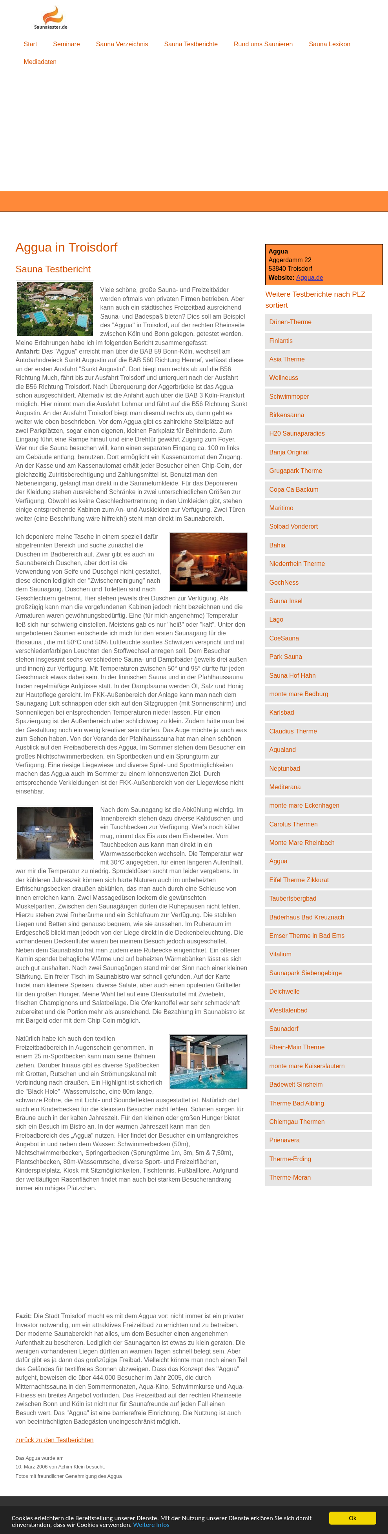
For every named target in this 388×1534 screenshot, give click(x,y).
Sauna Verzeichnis (122, 44)
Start (30, 44)
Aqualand (282, 749)
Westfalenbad (288, 1010)
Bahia (277, 545)
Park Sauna (285, 656)
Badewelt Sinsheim (295, 1084)
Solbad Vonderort (293, 526)
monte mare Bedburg (298, 694)
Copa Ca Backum (293, 489)
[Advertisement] (194, 131)
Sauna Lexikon (329, 44)
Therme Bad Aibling (296, 1103)
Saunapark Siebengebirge (305, 973)
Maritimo (281, 508)
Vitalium (280, 954)
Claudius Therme (293, 731)
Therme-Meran (290, 1177)
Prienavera (284, 1140)
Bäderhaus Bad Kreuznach (306, 917)
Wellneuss (283, 377)
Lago (276, 619)
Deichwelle (284, 991)
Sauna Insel (285, 601)
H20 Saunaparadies (296, 433)
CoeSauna (284, 638)
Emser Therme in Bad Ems (306, 935)
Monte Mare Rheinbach (301, 842)
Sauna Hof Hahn (292, 675)
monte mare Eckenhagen (304, 805)
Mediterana (285, 787)
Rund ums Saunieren (263, 44)
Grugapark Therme (295, 470)
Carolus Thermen (293, 824)
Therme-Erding (290, 1159)
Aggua (278, 861)
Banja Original (289, 452)
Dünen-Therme (290, 322)
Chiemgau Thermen (296, 1121)
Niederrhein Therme (297, 563)
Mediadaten (40, 61)
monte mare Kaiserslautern (306, 1066)
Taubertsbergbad (292, 898)
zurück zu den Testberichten (55, 1440)
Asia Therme (286, 359)
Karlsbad (281, 712)
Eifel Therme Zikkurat (299, 880)
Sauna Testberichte (191, 44)
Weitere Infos (151, 1525)
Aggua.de (309, 277)
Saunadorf (283, 1028)
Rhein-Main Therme (296, 1047)
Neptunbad (284, 768)
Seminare (66, 44)
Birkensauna (286, 415)
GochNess (284, 582)
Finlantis (281, 340)
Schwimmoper (289, 396)
